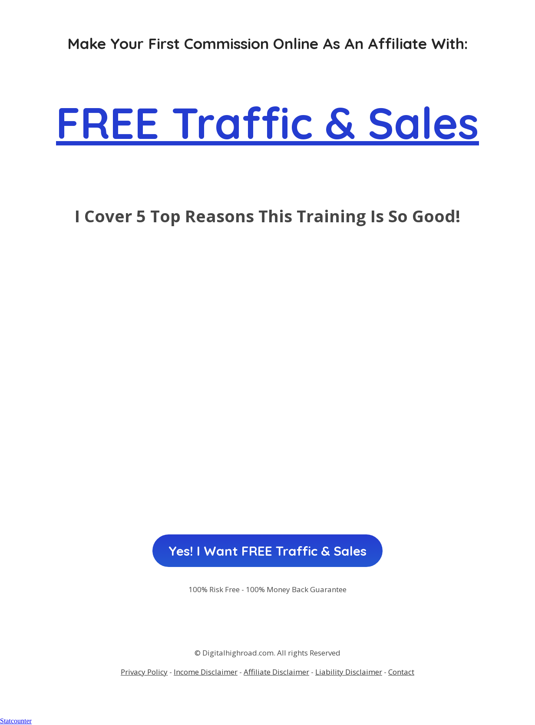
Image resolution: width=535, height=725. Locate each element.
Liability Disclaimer (348, 672)
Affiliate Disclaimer (276, 672)
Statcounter (16, 721)
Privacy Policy (144, 672)
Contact (401, 672)
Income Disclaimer (206, 672)
